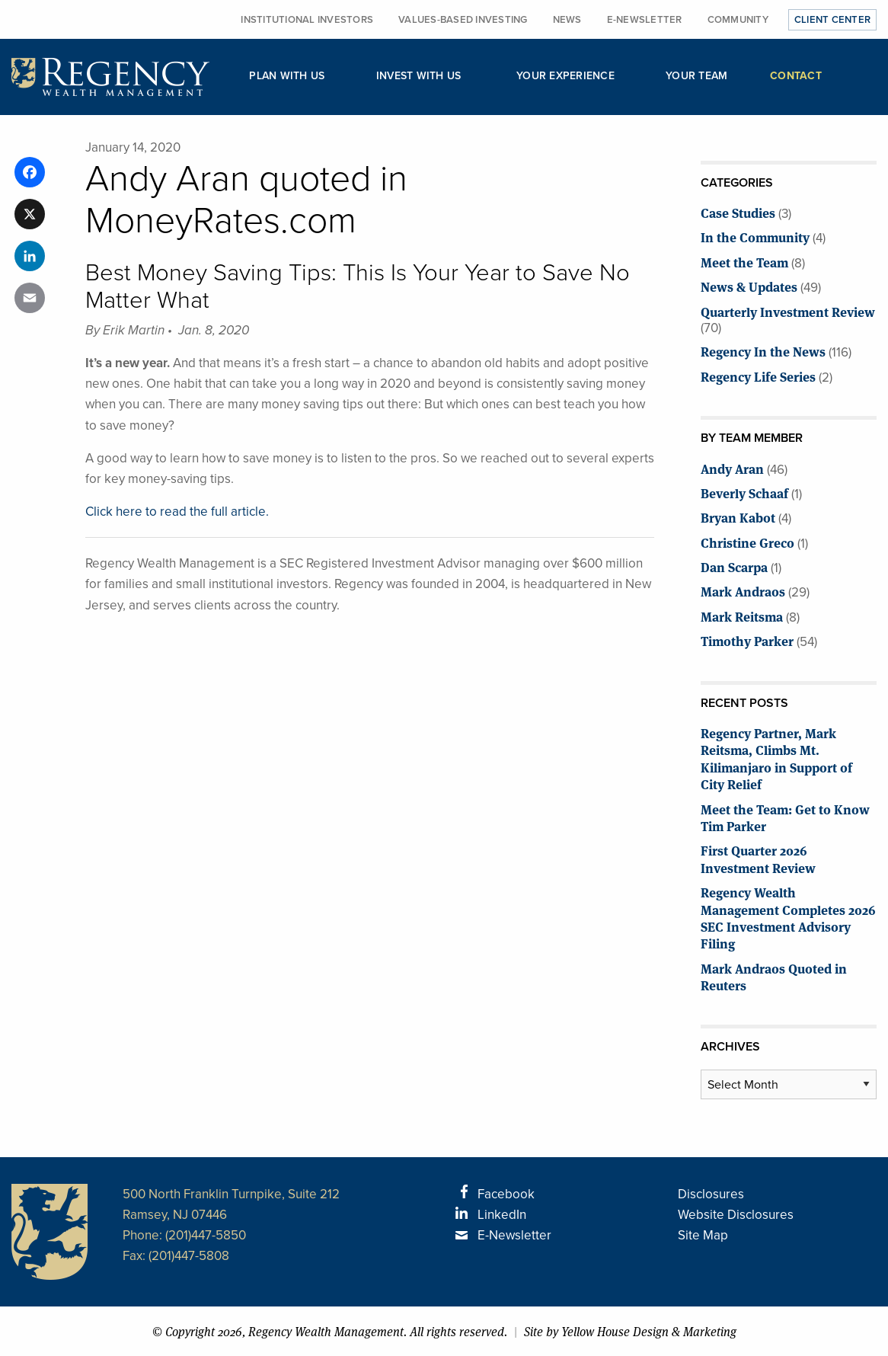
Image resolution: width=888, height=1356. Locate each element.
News (567, 19)
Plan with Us (286, 76)
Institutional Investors (307, 19)
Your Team (696, 76)
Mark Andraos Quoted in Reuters (774, 976)
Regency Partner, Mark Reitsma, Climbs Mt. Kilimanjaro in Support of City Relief (776, 758)
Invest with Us (419, 76)
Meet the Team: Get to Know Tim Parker (785, 817)
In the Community (755, 236)
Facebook (506, 1194)
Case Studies (738, 212)
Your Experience (565, 76)
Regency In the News (763, 350)
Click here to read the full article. (177, 511)
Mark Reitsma (742, 615)
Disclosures (711, 1194)
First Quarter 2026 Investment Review (758, 858)
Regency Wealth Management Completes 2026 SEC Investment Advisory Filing (788, 917)
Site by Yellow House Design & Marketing (630, 1331)
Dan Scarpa (734, 566)
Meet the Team (744, 261)
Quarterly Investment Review (788, 311)
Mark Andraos (743, 590)
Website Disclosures (736, 1214)
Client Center (832, 19)
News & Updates (749, 286)
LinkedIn (502, 1214)
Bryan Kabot (738, 516)
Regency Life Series (758, 375)
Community (738, 19)
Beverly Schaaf (744, 492)
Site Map (703, 1235)
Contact (796, 76)
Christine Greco (747, 542)
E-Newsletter (644, 19)
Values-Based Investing (463, 19)
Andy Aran (732, 468)
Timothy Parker (747, 640)
